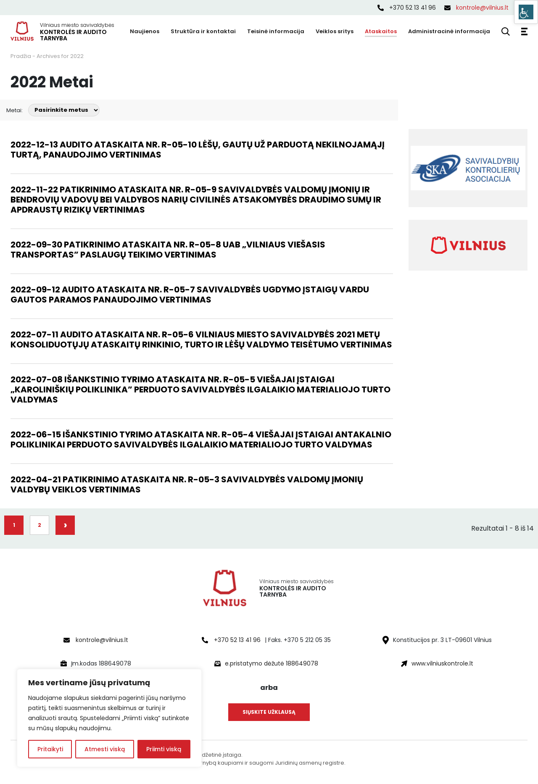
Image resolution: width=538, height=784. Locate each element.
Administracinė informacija (449, 31)
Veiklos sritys (334, 31)
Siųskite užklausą (269, 712)
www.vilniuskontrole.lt (442, 663)
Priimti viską (163, 749)
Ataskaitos (381, 31)
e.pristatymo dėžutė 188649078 (271, 663)
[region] (109, 718)
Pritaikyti (50, 749)
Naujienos (144, 31)
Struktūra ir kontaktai (203, 31)
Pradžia (21, 56)
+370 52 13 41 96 (406, 7)
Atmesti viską (104, 749)
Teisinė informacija (275, 31)
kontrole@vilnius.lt (476, 7)
